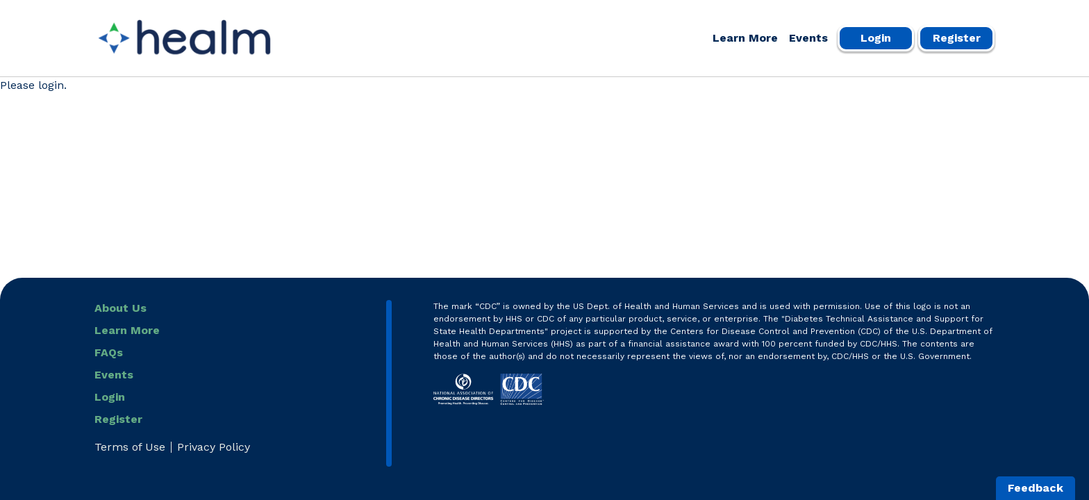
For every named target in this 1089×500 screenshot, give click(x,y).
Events (808, 37)
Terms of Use (129, 446)
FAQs (108, 352)
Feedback (1035, 487)
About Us (120, 308)
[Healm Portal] (184, 38)
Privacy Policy (213, 446)
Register (957, 37)
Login (876, 37)
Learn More (745, 37)
